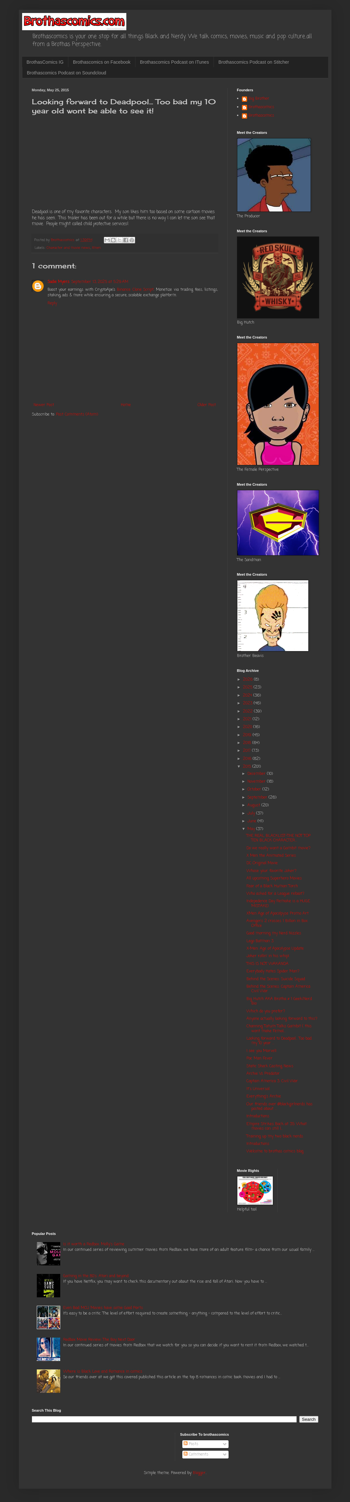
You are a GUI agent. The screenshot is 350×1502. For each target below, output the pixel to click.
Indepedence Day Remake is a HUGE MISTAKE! (278, 903)
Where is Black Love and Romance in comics (102, 1372)
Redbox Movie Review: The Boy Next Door (99, 1340)
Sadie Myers (58, 282)
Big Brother (258, 99)
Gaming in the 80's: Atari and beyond (96, 1276)
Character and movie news (68, 247)
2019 (248, 735)
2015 (247, 767)
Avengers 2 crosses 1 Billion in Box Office (277, 923)
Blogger (199, 1473)
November (257, 782)
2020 (248, 727)
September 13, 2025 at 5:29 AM (99, 282)
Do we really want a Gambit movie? (278, 848)
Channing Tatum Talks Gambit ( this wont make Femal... (279, 1028)
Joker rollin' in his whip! (267, 956)
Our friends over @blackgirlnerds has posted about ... (279, 1106)
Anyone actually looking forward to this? (281, 1019)
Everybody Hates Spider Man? (273, 971)
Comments (196, 1454)
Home (126, 405)
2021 (248, 719)
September (258, 798)
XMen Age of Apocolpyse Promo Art (277, 914)
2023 (248, 703)
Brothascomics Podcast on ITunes (174, 62)
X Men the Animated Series (271, 856)
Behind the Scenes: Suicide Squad (275, 979)
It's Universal (258, 1089)
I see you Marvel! (261, 1051)
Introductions (257, 1116)
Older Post (207, 405)
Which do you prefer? (265, 1011)
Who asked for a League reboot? (275, 894)
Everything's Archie (263, 1096)
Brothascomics (261, 107)
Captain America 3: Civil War (272, 1081)
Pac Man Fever (259, 1058)
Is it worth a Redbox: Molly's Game (93, 1244)
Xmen (96, 247)
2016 (248, 759)
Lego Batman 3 (259, 941)
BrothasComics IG (45, 62)
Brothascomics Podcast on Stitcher (253, 62)
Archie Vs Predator (263, 1074)
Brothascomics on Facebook (102, 62)
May (251, 829)
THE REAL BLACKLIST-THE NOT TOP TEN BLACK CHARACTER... (278, 838)
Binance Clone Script (135, 290)
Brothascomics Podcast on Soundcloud (66, 72)
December (257, 774)
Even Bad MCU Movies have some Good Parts (103, 1308)
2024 (248, 696)
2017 (247, 751)
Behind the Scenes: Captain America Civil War (278, 989)
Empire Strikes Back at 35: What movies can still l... (276, 1126)
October (254, 789)
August (254, 805)
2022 (248, 711)
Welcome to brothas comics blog (274, 1151)
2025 (248, 687)
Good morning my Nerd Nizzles (273, 933)
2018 (247, 743)
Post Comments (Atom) (77, 414)
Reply (52, 303)
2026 (248, 680)
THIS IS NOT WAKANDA (267, 964)
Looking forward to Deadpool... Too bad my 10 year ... (279, 1041)
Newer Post (44, 405)
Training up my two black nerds (274, 1136)
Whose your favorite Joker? (271, 871)
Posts (191, 1444)
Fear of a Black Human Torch (272, 886)
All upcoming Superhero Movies (274, 878)
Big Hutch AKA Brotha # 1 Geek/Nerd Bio (279, 1001)
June (252, 821)
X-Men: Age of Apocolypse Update (275, 949)
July (251, 813)
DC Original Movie (262, 863)
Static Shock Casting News (269, 1066)
